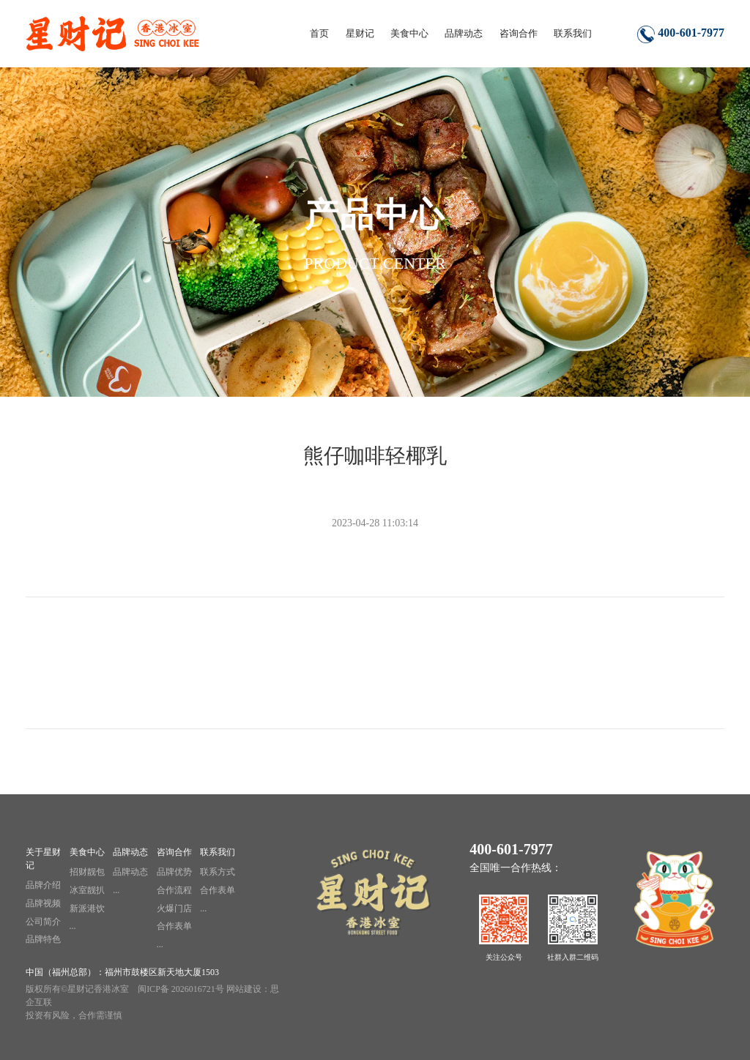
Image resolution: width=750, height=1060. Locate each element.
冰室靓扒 (87, 890)
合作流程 (174, 890)
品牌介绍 (43, 885)
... (73, 926)
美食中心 (87, 852)
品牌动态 (130, 852)
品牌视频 (43, 903)
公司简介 (43, 922)
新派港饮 (87, 908)
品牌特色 (43, 939)
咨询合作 (174, 852)
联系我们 (217, 852)
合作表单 (174, 926)
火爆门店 (174, 908)
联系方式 (217, 872)
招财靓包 (87, 872)
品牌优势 (174, 872)
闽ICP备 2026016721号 (181, 989)
